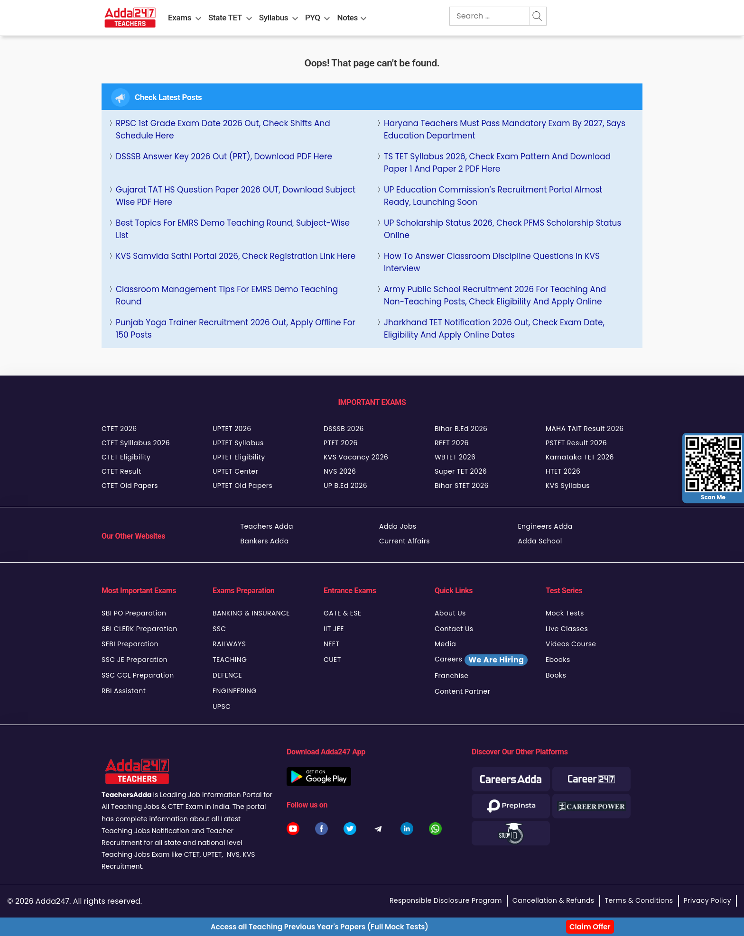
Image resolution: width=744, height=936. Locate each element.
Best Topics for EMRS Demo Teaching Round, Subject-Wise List (233, 229)
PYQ (312, 17)
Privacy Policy (707, 900)
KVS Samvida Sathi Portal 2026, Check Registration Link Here (235, 256)
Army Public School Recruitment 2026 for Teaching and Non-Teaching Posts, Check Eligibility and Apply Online (495, 295)
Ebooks (558, 659)
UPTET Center (235, 471)
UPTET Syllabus (238, 443)
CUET (332, 659)
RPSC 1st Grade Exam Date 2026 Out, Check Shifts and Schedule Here (223, 129)
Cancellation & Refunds (553, 900)
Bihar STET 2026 (462, 485)
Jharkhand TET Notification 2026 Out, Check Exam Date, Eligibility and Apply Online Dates (494, 328)
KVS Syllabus (568, 485)
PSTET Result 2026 (576, 443)
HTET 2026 (563, 471)
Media (445, 644)
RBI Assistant (124, 691)
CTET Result (121, 471)
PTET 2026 (341, 443)
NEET (331, 644)
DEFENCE (227, 675)
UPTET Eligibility (239, 457)
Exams (179, 17)
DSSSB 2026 (344, 428)
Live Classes (567, 628)
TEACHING (230, 659)
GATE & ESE (343, 613)
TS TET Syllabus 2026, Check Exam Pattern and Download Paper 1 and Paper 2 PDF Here (497, 162)
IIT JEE (334, 628)
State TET (225, 17)
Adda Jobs (398, 526)
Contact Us (454, 628)
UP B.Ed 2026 (345, 485)
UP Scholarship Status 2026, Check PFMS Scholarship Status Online (502, 229)
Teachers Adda (267, 526)
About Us (450, 613)
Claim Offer (590, 927)
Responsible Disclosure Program (446, 900)
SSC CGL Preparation (138, 675)
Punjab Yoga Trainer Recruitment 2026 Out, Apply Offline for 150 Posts (235, 328)
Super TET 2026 (461, 471)
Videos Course (571, 644)
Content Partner (462, 691)
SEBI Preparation (130, 644)
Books (556, 675)
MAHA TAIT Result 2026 (584, 428)
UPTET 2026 (232, 428)
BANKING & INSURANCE (251, 613)
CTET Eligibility (126, 457)
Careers (481, 660)
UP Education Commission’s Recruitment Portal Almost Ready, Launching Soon (493, 196)
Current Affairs (404, 541)
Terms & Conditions (639, 900)
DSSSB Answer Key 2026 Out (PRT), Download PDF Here (224, 156)
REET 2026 (452, 443)
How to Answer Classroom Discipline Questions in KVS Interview (492, 262)
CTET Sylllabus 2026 (136, 443)
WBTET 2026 (455, 457)
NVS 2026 (340, 471)
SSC (219, 628)
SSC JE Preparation (134, 659)
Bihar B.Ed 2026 (461, 428)
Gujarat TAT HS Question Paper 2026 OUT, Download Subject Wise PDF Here (235, 196)
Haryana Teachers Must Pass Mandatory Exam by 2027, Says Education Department (504, 129)
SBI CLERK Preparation (139, 628)
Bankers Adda (265, 541)
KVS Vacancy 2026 (356, 457)
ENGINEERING (235, 691)
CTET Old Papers (130, 485)
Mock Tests (565, 613)
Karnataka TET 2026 (580, 457)
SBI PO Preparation (134, 613)
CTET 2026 (119, 428)
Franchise (451, 675)
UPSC (222, 706)
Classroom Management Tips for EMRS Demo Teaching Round (227, 295)
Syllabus (273, 17)
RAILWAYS (229, 644)
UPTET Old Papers (242, 485)
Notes (347, 17)
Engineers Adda (545, 526)
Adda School (540, 541)
